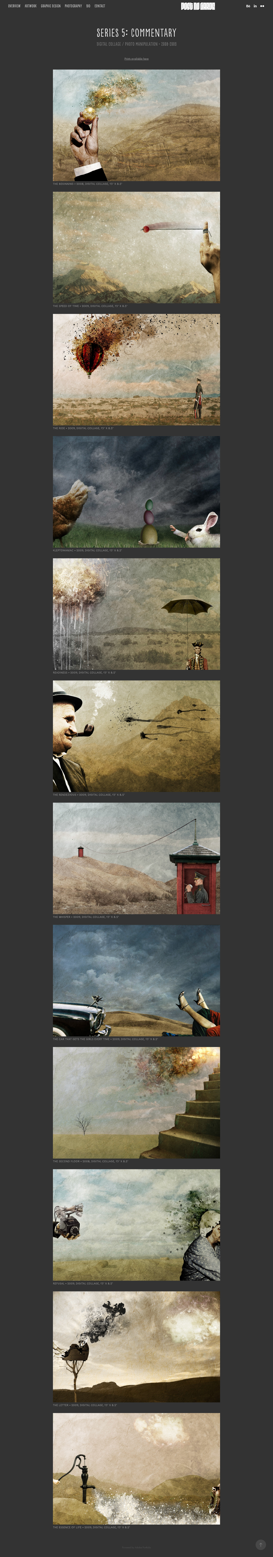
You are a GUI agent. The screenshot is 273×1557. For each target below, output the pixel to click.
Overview (14, 6)
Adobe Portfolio (143, 1547)
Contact (100, 6)
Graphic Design (51, 6)
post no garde (198, 6)
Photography (73, 6)
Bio (88, 6)
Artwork (31, 6)
